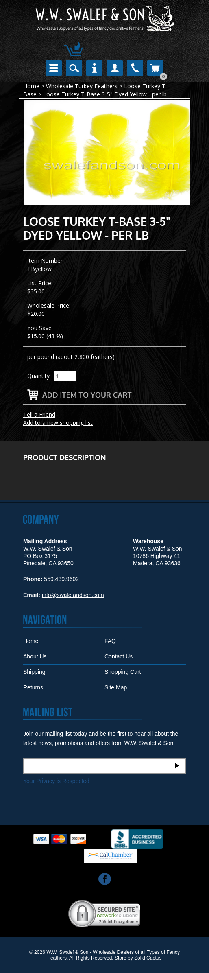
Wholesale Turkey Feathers (82, 86)
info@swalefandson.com (73, 595)
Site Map (115, 687)
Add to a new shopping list (58, 422)
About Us (35, 656)
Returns (33, 687)
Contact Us (118, 656)
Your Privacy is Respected (56, 781)
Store (120, 958)
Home (31, 86)
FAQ (110, 641)
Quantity (38, 376)
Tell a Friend (39, 414)
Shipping (34, 672)
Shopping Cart (122, 672)
